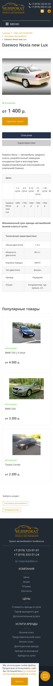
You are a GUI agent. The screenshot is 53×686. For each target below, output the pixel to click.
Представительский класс (26, 637)
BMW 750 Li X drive (15, 352)
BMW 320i (10, 409)
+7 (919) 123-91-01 (41, 3)
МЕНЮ (14, 24)
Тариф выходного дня (26, 611)
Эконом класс (26, 632)
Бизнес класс (26, 642)
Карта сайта (41, 673)
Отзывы (26, 586)
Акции (26, 582)
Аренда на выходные (26, 651)
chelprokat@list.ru (28, 561)
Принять (19, 681)
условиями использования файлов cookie (19, 672)
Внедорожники (11, 509)
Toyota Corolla (12, 464)
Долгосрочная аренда (26, 646)
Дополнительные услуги (26, 616)
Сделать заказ (15, 121)
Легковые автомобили (15, 503)
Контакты (26, 591)
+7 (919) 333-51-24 (41, 6)
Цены (26, 577)
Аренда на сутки (26, 655)
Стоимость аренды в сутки (26, 607)
